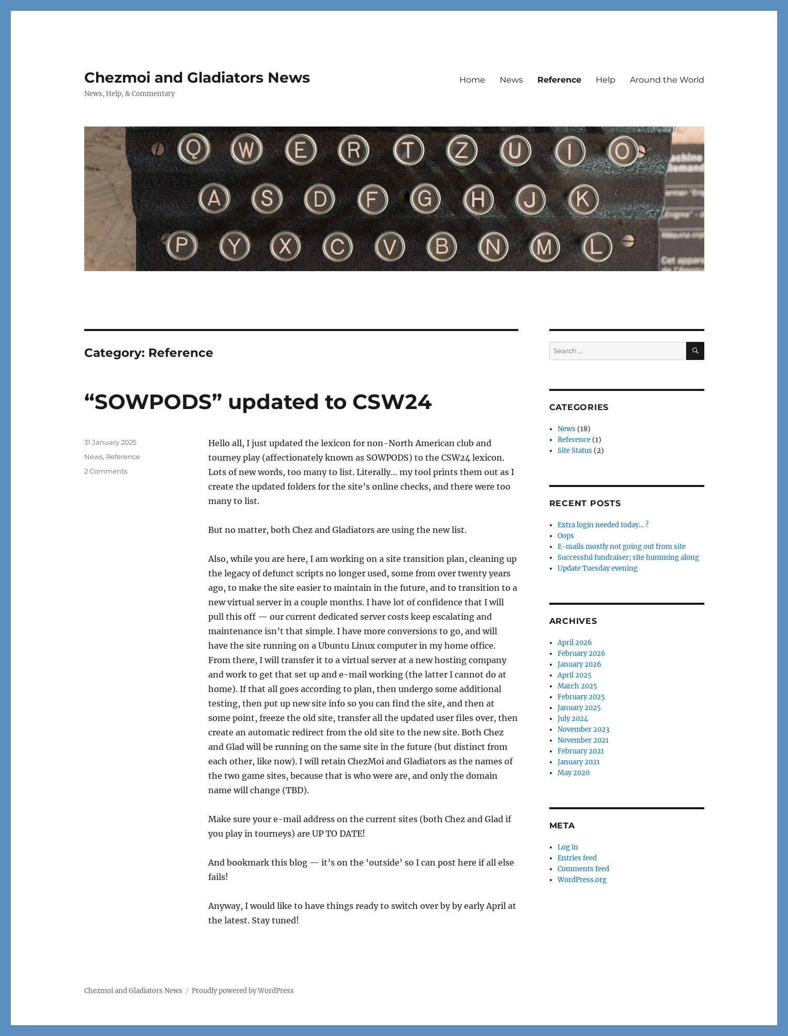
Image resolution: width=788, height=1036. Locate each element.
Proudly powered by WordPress (243, 990)
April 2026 (575, 642)
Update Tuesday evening (598, 568)
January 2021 (579, 762)
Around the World (667, 80)
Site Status (575, 450)
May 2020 (574, 772)
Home (472, 80)
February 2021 (581, 751)
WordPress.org (582, 879)
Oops (566, 535)
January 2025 (579, 707)
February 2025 (581, 697)
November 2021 (583, 740)
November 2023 (583, 729)
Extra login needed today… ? (603, 525)
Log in (568, 847)
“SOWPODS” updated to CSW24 (258, 401)
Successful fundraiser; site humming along (628, 557)
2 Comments (105, 471)
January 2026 (579, 664)
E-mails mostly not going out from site (622, 546)
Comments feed (583, 869)
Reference (559, 80)
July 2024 (573, 718)
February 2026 (582, 653)
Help (605, 80)
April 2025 (575, 675)
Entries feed (577, 858)
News (511, 80)
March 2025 (577, 686)
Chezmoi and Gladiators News (197, 77)
